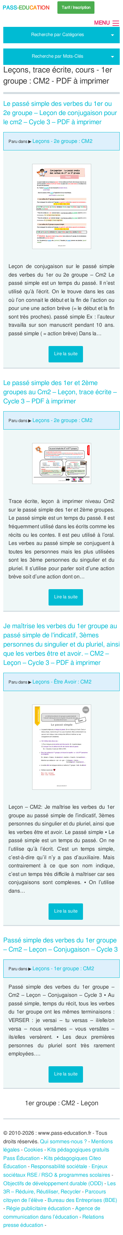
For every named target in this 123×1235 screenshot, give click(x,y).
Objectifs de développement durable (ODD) (53, 1183)
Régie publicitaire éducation (38, 1208)
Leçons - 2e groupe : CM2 (62, 141)
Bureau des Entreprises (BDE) (82, 1200)
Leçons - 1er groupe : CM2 (63, 968)
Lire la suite (65, 353)
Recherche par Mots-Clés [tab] (57, 56)
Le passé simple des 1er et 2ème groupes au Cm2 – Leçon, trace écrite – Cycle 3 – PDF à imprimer (60, 392)
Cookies (33, 1149)
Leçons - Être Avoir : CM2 (62, 682)
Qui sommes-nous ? (63, 1141)
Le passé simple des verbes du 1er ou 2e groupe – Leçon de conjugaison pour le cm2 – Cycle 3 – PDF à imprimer (60, 113)
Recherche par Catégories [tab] (57, 34)
